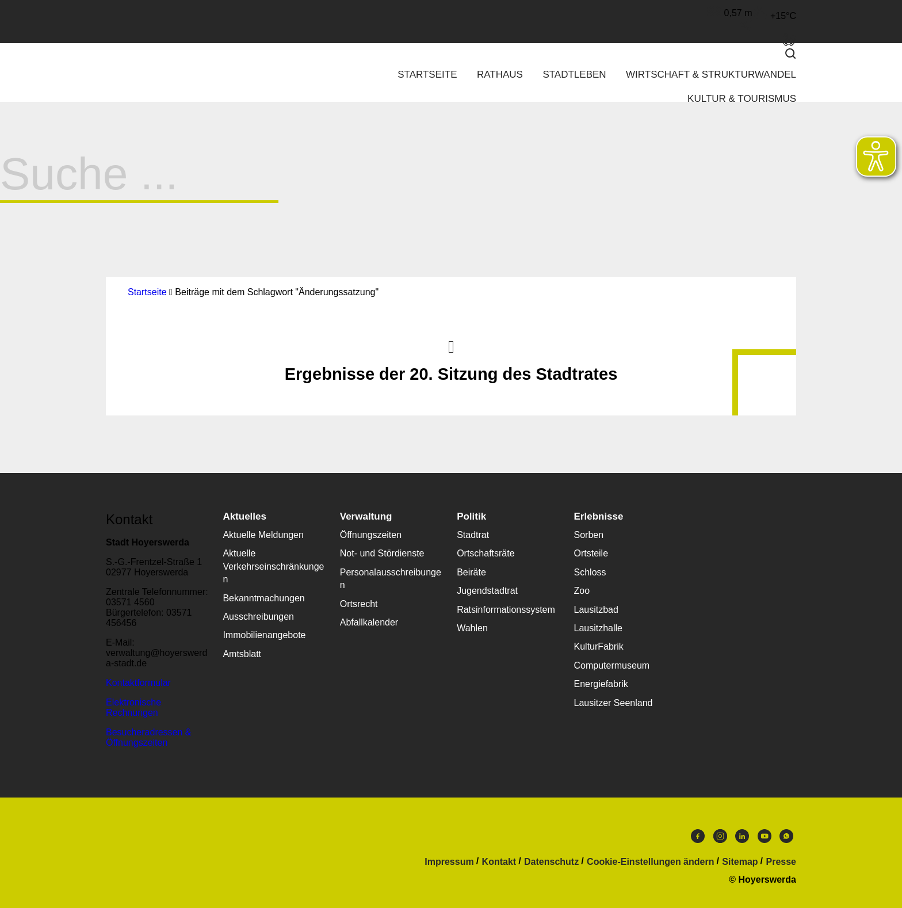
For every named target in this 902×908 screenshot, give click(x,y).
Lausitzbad (596, 610)
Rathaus (500, 74)
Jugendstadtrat (487, 591)
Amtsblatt (242, 654)
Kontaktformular (138, 683)
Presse (781, 862)
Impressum (449, 862)
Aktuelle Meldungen (263, 535)
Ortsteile (591, 553)
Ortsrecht (359, 604)
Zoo (582, 591)
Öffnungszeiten (371, 535)
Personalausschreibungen (390, 578)
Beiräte (471, 572)
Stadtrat (473, 535)
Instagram (720, 836)
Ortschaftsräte (485, 553)
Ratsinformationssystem (506, 610)
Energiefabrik (601, 684)
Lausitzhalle (598, 628)
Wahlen (472, 628)
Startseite (427, 74)
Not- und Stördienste (382, 553)
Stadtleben (574, 74)
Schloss (590, 572)
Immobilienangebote (264, 635)
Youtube (764, 836)
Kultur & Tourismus (741, 98)
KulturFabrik (599, 646)
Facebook (698, 836)
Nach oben (451, 346)
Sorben (589, 535)
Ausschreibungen (258, 616)
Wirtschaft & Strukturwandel (711, 74)
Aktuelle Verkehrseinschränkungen (273, 566)
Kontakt (499, 862)
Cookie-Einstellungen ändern (650, 862)
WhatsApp (786, 836)
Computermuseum (612, 665)
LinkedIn (742, 836)
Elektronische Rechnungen (133, 707)
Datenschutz (551, 862)
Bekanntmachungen (263, 598)
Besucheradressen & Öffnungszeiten (149, 737)
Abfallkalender (369, 622)
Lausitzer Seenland (613, 703)
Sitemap (740, 862)
